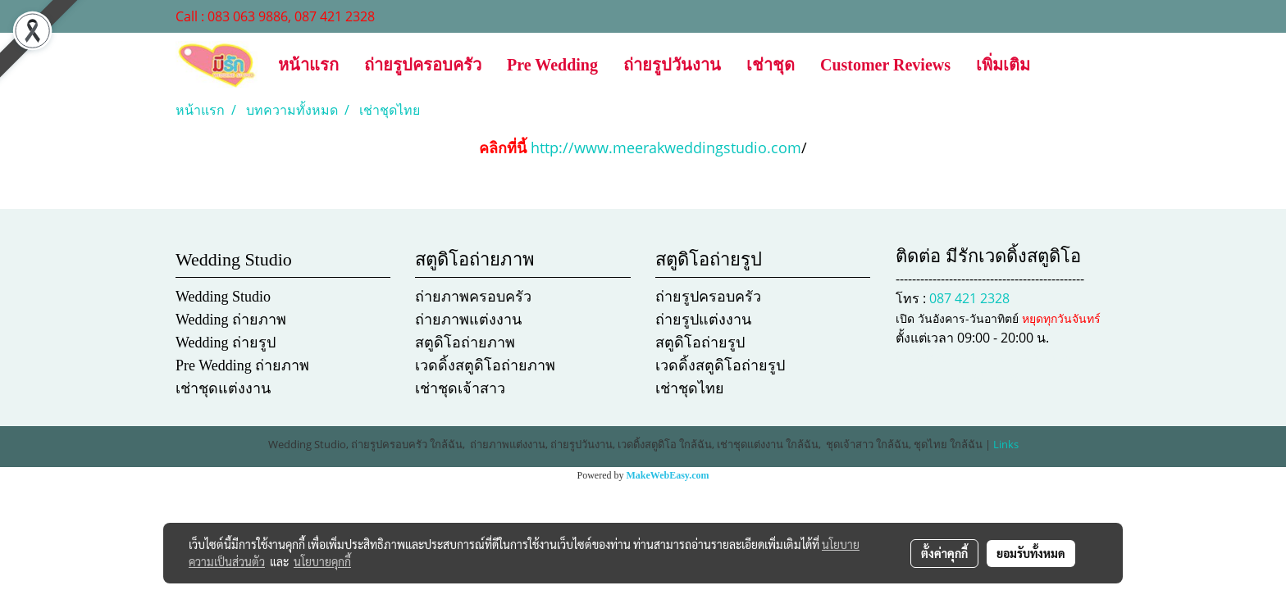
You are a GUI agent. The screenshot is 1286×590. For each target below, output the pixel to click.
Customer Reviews (885, 65)
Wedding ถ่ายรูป (226, 342)
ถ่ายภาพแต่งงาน (468, 319)
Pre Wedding (552, 65)
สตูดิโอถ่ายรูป (700, 342)
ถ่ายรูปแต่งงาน (703, 319)
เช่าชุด (770, 65)
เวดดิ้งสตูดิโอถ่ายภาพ (485, 365)
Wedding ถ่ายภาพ (231, 319)
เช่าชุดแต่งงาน (223, 388)
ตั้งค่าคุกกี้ (944, 553)
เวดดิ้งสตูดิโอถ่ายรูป (720, 365)
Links (1006, 444)
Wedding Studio (223, 296)
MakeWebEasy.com (668, 475)
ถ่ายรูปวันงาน (672, 65)
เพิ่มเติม (1003, 65)
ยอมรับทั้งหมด (1030, 553)
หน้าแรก (308, 65)
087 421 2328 (969, 298)
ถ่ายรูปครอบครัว (422, 65)
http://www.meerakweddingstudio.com (666, 147)
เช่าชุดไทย (689, 388)
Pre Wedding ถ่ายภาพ (242, 365)
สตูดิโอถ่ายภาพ (465, 342)
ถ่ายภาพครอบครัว (473, 296)
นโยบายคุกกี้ (322, 561)
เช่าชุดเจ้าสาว (460, 388)
